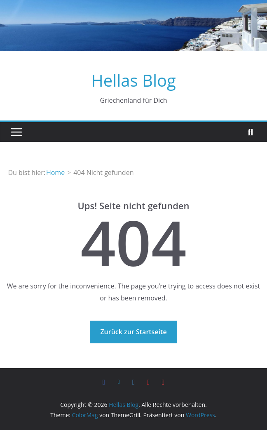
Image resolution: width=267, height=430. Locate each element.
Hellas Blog (133, 80)
